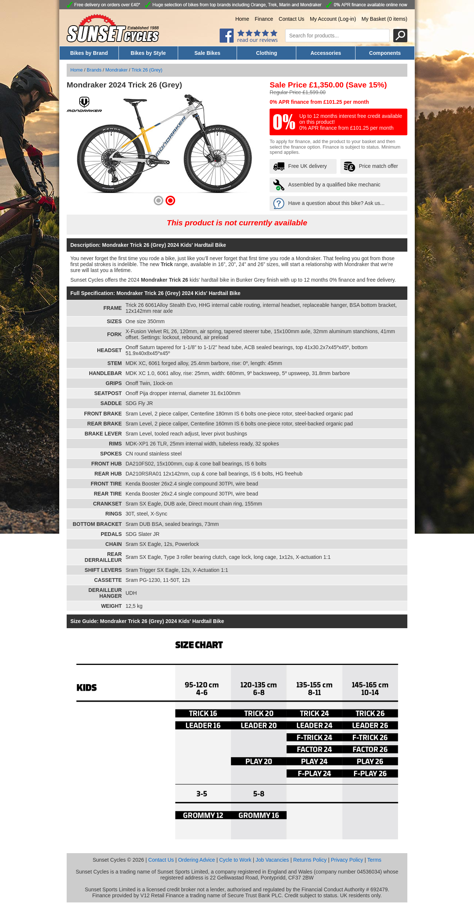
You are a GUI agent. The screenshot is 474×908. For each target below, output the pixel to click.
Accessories (325, 53)
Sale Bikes (207, 53)
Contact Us (291, 19)
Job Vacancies (272, 860)
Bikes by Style (148, 53)
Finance (264, 19)
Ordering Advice (196, 860)
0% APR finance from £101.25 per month (319, 102)
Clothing (266, 53)
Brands (94, 70)
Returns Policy (310, 860)
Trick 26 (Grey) (147, 70)
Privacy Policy (347, 860)
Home (242, 19)
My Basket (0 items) (384, 19)
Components (385, 53)
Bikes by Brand (89, 53)
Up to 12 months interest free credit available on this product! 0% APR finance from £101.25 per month (350, 122)
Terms (374, 860)
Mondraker (117, 70)
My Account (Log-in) (333, 19)
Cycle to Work (235, 860)
